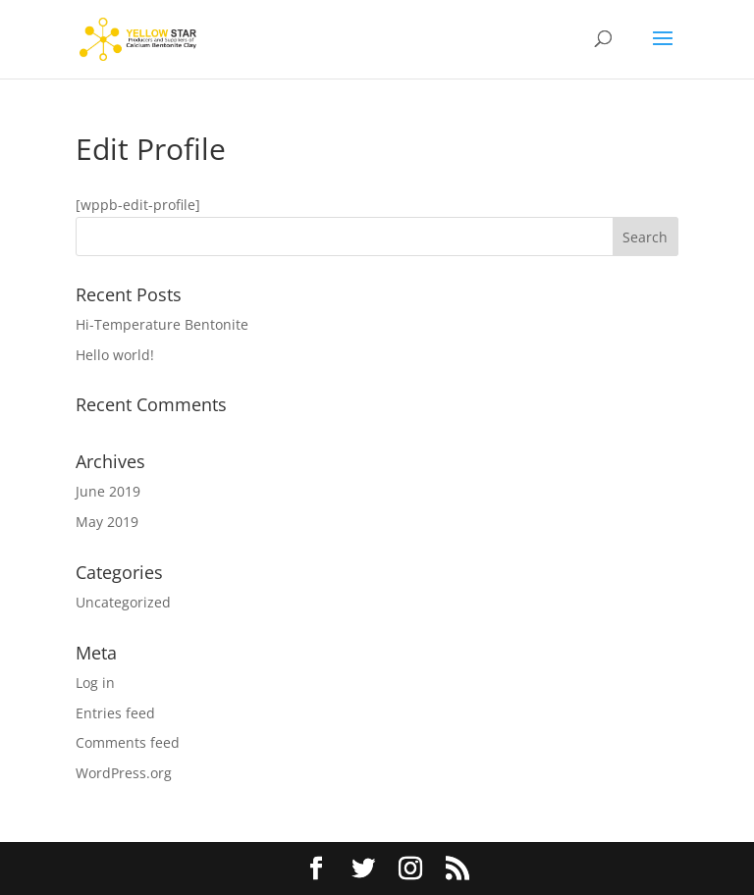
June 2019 (108, 491)
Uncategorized (123, 602)
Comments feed (128, 742)
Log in (95, 682)
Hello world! (115, 354)
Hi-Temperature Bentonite (162, 324)
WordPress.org (124, 772)
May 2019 (107, 521)
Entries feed (115, 713)
